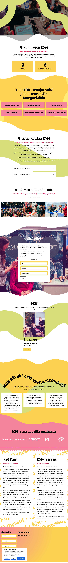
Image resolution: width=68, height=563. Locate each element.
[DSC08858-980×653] (12, 209)
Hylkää (13, 558)
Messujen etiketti (23, 535)
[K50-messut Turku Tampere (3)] (34, 209)
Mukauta (6, 558)
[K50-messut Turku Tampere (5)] (56, 209)
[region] (14, 554)
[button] (34, 168)
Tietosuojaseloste (23, 532)
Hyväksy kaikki (21, 558)
